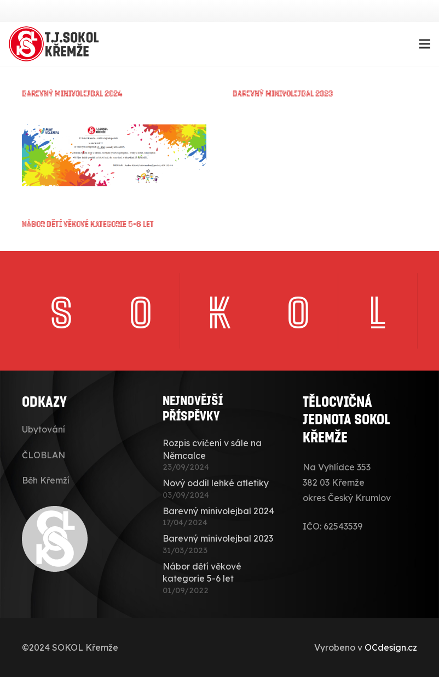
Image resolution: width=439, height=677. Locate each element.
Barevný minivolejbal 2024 (72, 93)
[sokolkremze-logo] (55, 44)
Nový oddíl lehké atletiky (216, 482)
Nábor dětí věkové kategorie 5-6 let (88, 223)
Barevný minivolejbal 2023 (283, 93)
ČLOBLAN (43, 455)
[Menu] (424, 44)
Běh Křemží (46, 480)
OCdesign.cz (391, 647)
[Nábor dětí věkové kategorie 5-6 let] (114, 132)
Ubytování (43, 429)
